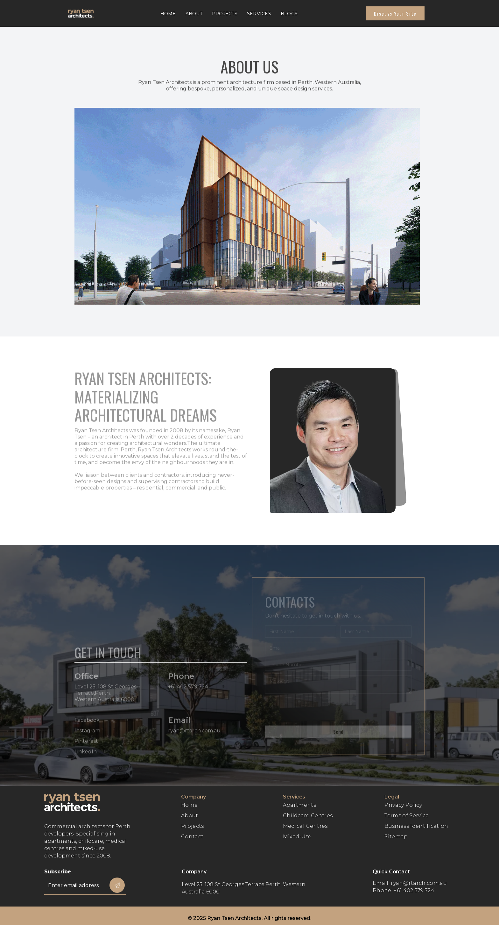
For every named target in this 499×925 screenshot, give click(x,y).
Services (259, 14)
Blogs (289, 14)
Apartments (299, 805)
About (194, 14)
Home (168, 14)
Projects (224, 14)
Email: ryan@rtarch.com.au (410, 883)
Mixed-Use (297, 837)
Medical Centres (305, 826)
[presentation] (313, 711)
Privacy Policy (403, 805)
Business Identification (416, 826)
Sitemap (396, 837)
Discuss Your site (395, 13)
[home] (87, 13)
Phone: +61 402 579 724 (403, 890)
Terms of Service (406, 816)
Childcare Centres (308, 816)
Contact (192, 837)
